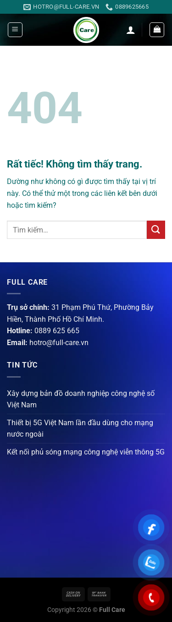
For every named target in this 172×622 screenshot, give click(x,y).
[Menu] (15, 29)
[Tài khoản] (130, 30)
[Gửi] (156, 229)
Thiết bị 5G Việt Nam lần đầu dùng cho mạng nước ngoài (80, 428)
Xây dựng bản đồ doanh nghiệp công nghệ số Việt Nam (81, 399)
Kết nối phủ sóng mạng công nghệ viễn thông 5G (86, 452)
